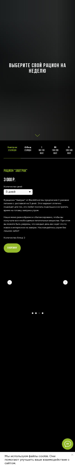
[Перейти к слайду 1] (32, 313)
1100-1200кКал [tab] (55, 150)
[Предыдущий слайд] (9, 282)
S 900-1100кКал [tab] (41, 150)
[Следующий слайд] (65, 282)
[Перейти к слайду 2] (36, 313)
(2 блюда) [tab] (12, 149)
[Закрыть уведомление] (72, 455)
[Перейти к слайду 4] (42, 313)
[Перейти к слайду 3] (39, 313)
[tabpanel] (37, 249)
